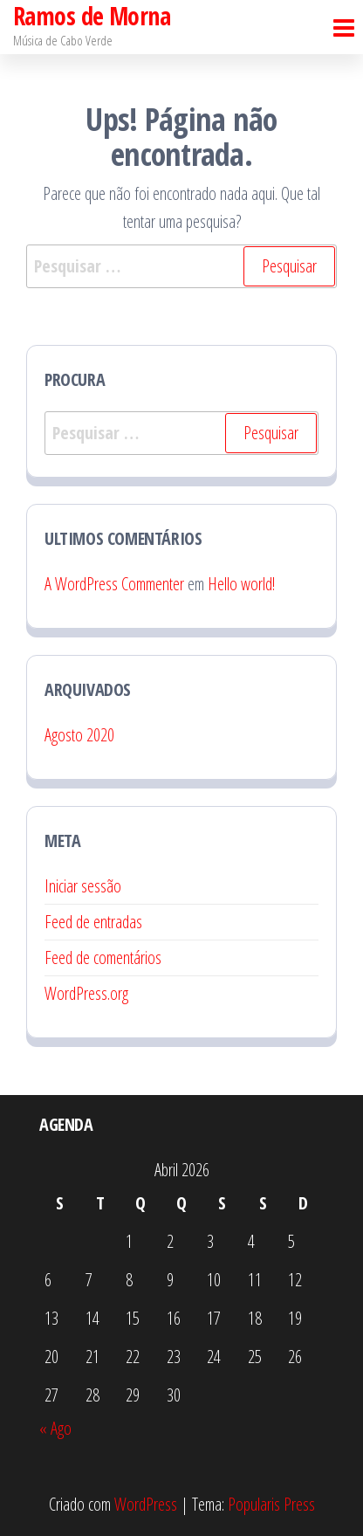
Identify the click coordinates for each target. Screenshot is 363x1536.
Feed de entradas (93, 921)
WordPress (145, 1504)
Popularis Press (271, 1504)
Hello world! (241, 584)
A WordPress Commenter (114, 584)
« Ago (55, 1428)
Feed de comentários (103, 957)
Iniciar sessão (83, 886)
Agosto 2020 (79, 735)
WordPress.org (86, 993)
